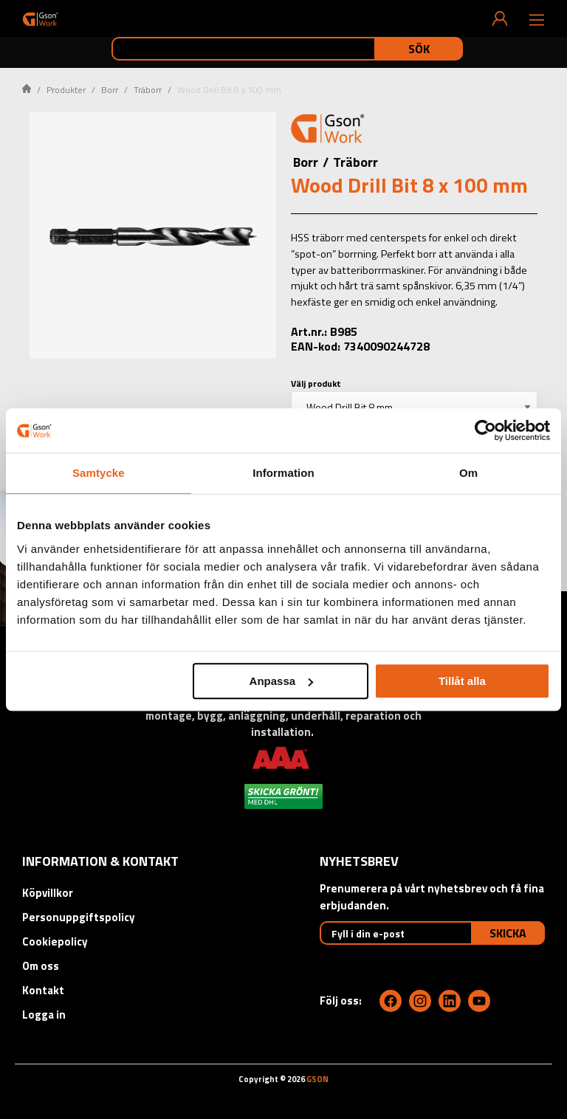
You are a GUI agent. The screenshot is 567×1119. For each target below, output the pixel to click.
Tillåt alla (462, 681)
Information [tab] (283, 472)
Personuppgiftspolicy (78, 917)
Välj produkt (316, 383)
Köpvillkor (47, 892)
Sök (419, 49)
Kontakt (43, 990)
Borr (109, 90)
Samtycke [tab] (98, 472)
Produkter (66, 90)
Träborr (148, 90)
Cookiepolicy (55, 941)
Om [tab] (468, 472)
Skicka (507, 933)
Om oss (40, 965)
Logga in (44, 1014)
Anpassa (282, 681)
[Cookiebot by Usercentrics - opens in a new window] (485, 430)
